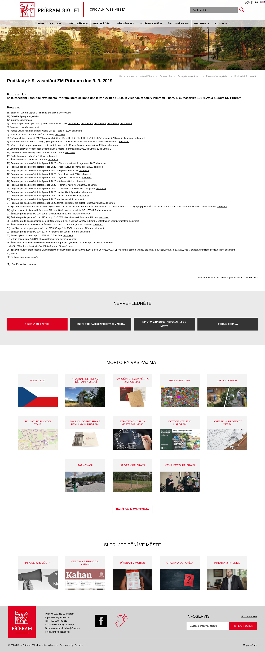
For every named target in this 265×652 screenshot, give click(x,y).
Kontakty (221, 23)
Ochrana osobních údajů (57, 628)
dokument (34, 127)
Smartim (78, 645)
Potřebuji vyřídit (151, 23)
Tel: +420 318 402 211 (56, 621)
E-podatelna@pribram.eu (57, 617)
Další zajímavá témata (132, 508)
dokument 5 (126, 123)
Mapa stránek (250, 645)
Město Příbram (78, 23)
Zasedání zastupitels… (217, 76)
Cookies (75, 628)
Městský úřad (102, 23)
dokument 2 (87, 123)
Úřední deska (125, 23)
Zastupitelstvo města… (189, 76)
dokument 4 (113, 123)
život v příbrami (178, 23)
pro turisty (201, 23)
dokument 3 (100, 123)
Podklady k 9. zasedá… (246, 76)
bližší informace (249, 616)
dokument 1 (74, 123)
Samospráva (166, 76)
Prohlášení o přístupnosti (57, 631)
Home (41, 23)
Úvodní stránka (126, 76)
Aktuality (56, 23)
